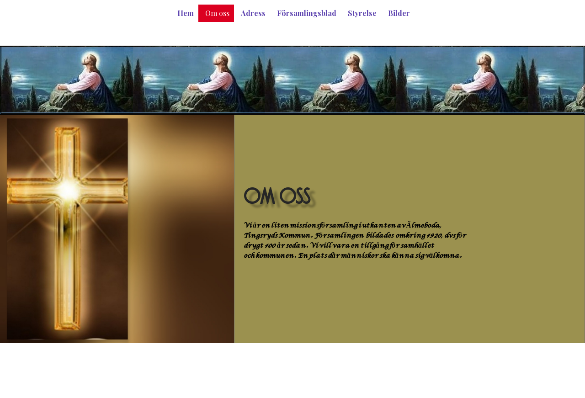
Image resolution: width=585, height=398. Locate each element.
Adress (253, 13)
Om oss (217, 13)
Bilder (399, 13)
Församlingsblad (306, 13)
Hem (185, 13)
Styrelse (362, 13)
